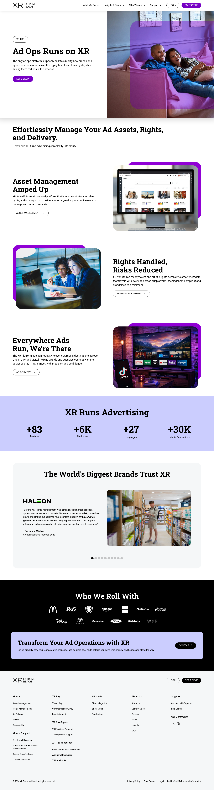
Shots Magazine (99, 703)
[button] (91, 5)
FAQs (134, 731)
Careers (135, 714)
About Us (136, 703)
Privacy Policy (133, 781)
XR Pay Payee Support (62, 735)
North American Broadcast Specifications (25, 747)
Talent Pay (57, 703)
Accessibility (18, 725)
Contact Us (191, 5)
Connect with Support (181, 703)
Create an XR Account (23, 740)
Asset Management (22, 703)
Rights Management (22, 709)
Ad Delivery (18, 714)
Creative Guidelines (21, 759)
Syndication (97, 714)
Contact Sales (138, 709)
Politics (16, 720)
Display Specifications (23, 754)
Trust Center (149, 781)
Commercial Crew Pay (62, 709)
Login (173, 680)
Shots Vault (97, 709)
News (134, 720)
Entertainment (59, 714)
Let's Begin (22, 78)
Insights (135, 725)
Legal (161, 781)
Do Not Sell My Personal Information (184, 781)
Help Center (176, 709)
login (172, 5)
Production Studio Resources (66, 749)
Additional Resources (62, 755)
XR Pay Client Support (62, 729)
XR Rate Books (59, 760)
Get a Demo (191, 680)
